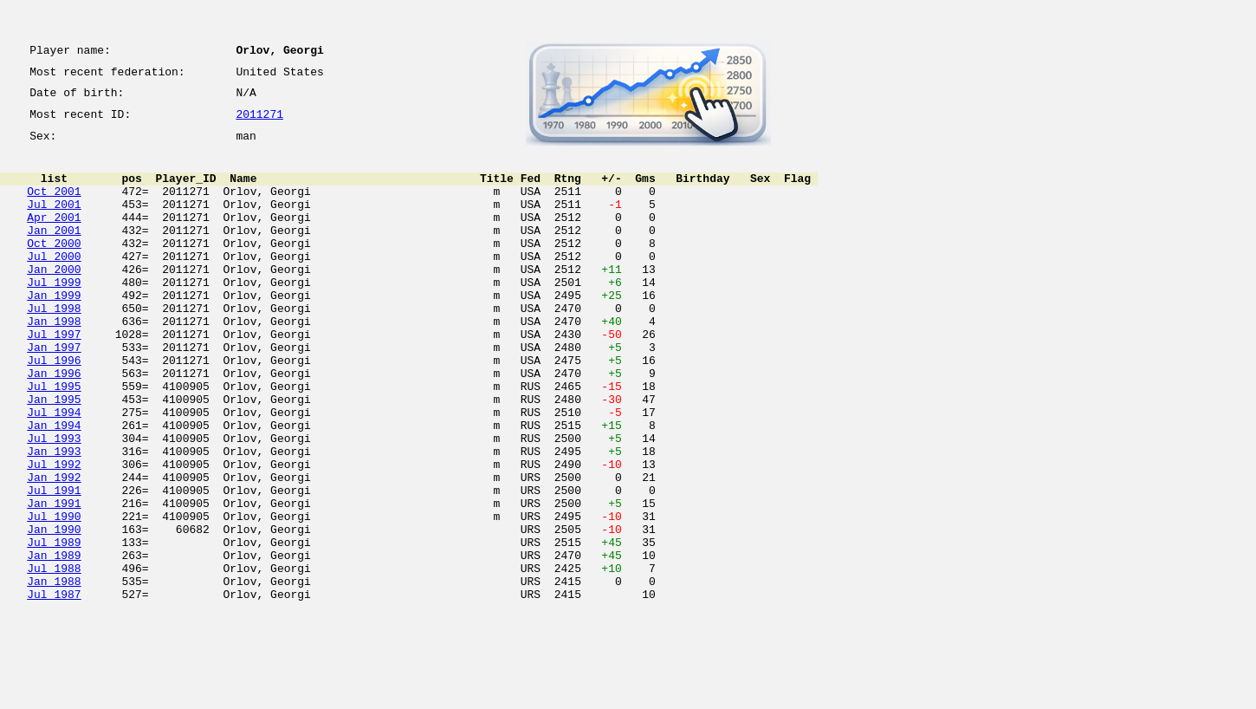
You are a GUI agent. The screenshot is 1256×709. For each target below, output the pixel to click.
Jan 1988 (54, 674)
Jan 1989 (54, 643)
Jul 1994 (54, 471)
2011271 (259, 123)
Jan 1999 (54, 331)
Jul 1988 (54, 659)
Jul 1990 (54, 596)
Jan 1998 (54, 362)
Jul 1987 (54, 690)
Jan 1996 (54, 425)
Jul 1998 (54, 346)
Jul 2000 (54, 284)
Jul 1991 (54, 565)
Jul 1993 (54, 503)
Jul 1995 (54, 440)
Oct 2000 (54, 268)
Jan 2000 (54, 300)
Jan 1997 (54, 393)
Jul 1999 (54, 315)
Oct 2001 (54, 206)
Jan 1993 (54, 518)
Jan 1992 (54, 549)
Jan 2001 (54, 253)
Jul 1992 (54, 534)
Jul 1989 (54, 627)
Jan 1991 (54, 581)
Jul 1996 (54, 409)
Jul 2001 (54, 222)
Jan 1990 (54, 612)
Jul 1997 (54, 378)
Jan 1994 (54, 487)
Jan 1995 (54, 456)
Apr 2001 (54, 237)
